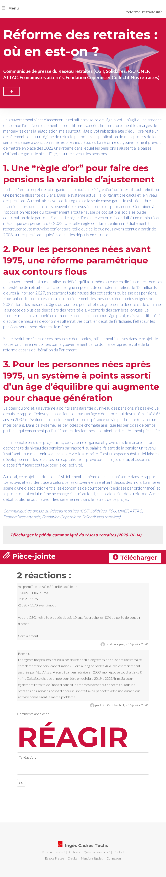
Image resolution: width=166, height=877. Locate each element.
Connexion (114, 858)
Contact (118, 852)
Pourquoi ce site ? (53, 852)
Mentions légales (92, 858)
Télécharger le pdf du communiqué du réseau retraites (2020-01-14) (75, 534)
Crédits (72, 858)
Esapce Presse (54, 858)
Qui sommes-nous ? (97, 852)
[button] (9, 8)
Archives (74, 852)
